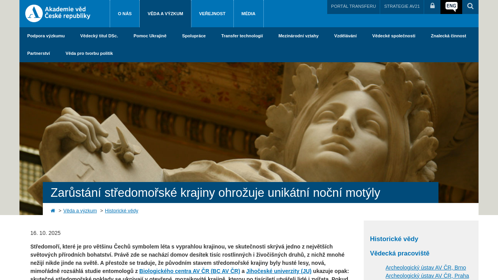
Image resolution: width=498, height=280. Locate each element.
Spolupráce (194, 35)
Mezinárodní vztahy (299, 35)
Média (249, 13)
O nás (125, 13)
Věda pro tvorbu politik (89, 53)
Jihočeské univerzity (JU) (279, 271)
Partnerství (38, 53)
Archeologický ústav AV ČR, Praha (427, 276)
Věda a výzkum (165, 13)
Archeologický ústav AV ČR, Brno (426, 267)
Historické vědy (121, 211)
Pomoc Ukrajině (150, 35)
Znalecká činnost (448, 35)
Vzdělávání (345, 35)
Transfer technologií (242, 35)
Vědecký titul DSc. (99, 35)
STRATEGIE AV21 (402, 6)
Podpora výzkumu (46, 35)
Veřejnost (212, 13)
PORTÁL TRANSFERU (353, 6)
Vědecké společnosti (394, 35)
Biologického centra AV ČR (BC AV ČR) (189, 271)
